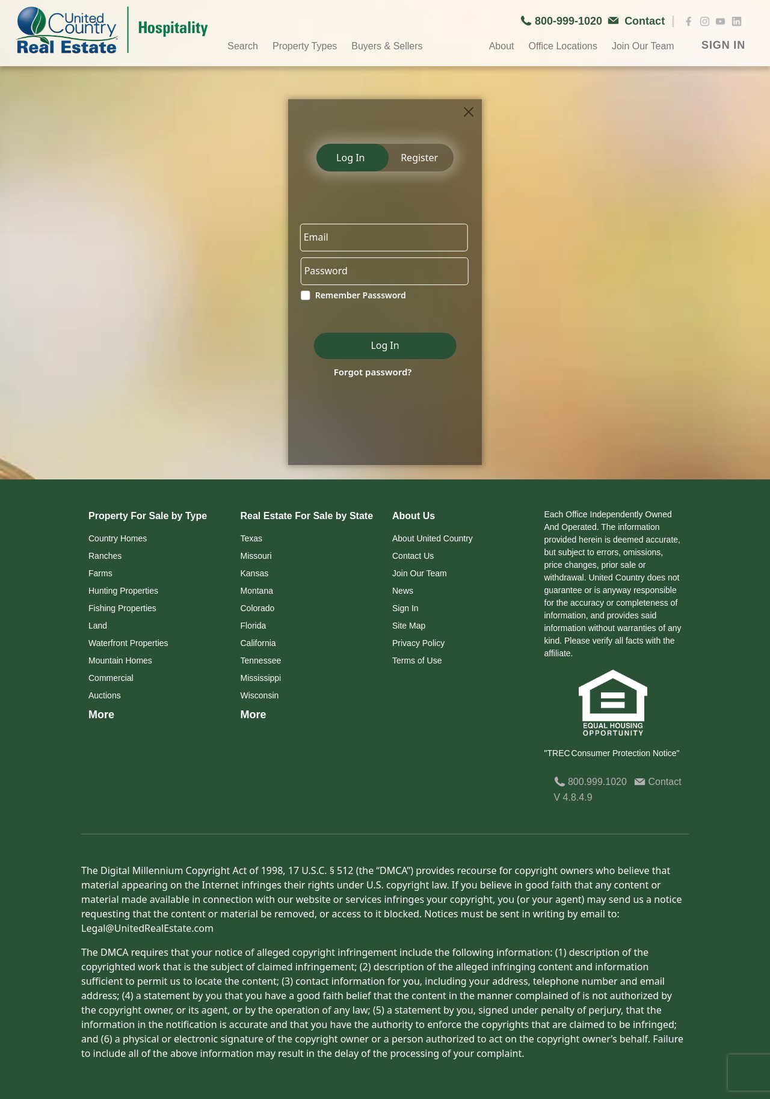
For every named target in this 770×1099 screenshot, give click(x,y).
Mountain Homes (120, 660)
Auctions (104, 695)
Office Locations (562, 46)
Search (242, 46)
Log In (350, 157)
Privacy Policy (418, 643)
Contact (658, 782)
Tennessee (261, 660)
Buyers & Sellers (386, 46)
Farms (100, 573)
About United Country (432, 538)
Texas (252, 538)
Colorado (258, 608)
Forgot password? (372, 372)
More (101, 715)
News (402, 591)
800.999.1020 (590, 782)
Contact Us (413, 556)
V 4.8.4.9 (573, 797)
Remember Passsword (360, 295)
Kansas (255, 573)
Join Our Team (643, 46)
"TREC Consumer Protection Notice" (612, 753)
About (501, 46)
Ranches (105, 556)
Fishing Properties (122, 608)
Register (419, 157)
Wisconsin (260, 695)
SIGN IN (723, 45)
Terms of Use (417, 660)
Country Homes (117, 538)
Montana (257, 591)
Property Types (305, 46)
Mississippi (261, 678)
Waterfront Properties (128, 643)
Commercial (111, 678)
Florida (253, 625)
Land (97, 625)
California (258, 643)
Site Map (408, 625)
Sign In (405, 608)
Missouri (256, 556)
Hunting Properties (123, 591)
